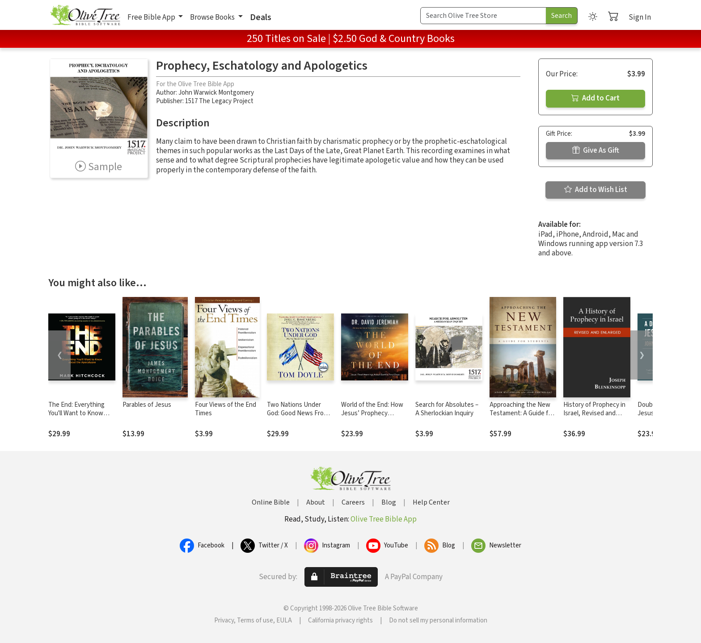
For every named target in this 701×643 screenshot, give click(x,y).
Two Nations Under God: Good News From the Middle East (298, 413)
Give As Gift (595, 150)
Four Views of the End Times (225, 409)
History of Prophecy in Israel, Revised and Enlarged (594, 413)
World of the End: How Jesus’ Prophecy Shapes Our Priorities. (372, 413)
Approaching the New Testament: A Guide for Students (522, 413)
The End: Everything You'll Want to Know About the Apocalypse (79, 413)
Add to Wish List (595, 189)
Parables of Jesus (146, 404)
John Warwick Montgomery (216, 92)
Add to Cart (595, 98)
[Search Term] (483, 15)
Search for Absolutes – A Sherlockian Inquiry (446, 409)
